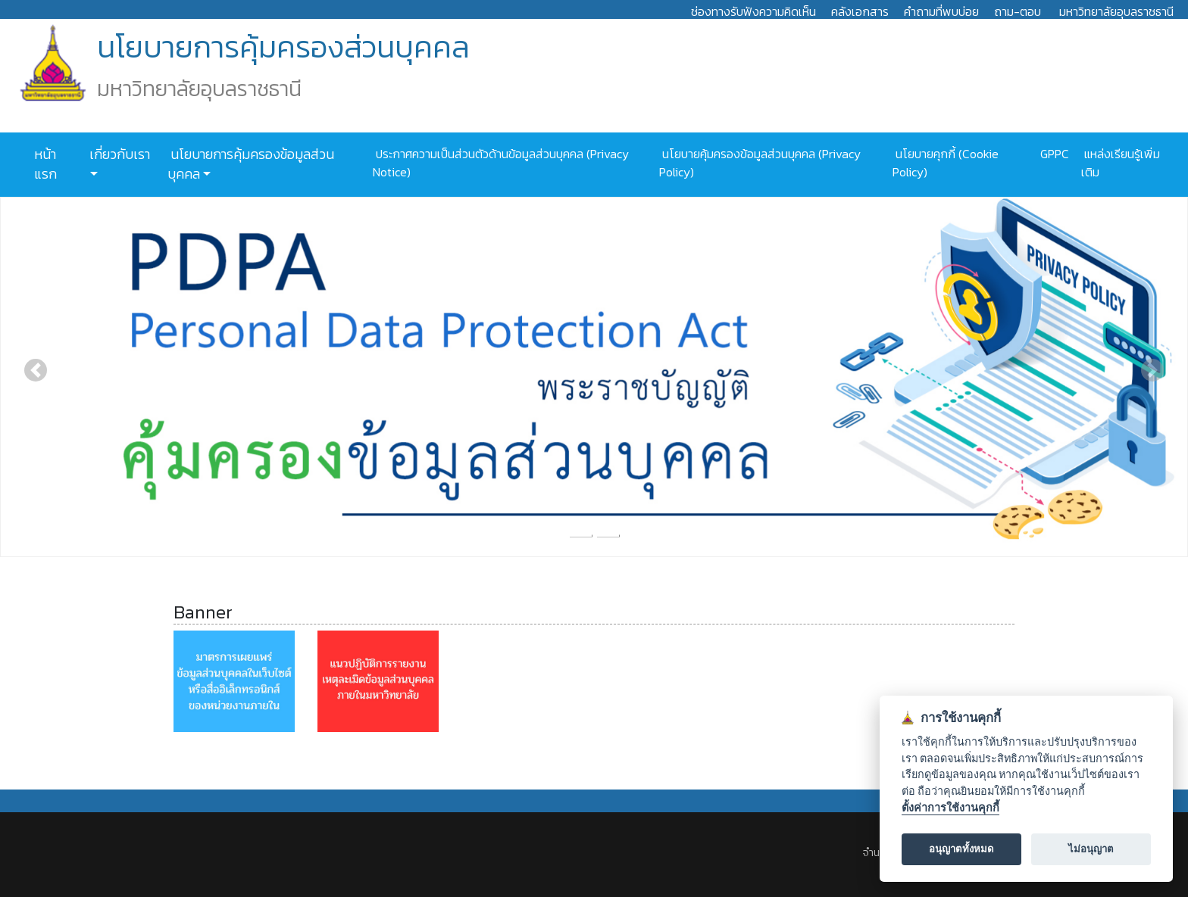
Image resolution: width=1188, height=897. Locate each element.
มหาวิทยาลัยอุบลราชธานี (1116, 11)
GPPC (1053, 154)
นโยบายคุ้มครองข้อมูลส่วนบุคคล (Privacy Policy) (760, 163)
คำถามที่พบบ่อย (941, 11)
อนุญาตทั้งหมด (961, 849)
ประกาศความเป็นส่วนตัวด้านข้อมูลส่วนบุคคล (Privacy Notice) (501, 163)
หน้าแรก (45, 164)
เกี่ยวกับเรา (118, 154)
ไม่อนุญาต (1091, 849)
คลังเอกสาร (860, 11)
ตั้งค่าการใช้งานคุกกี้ (950, 808)
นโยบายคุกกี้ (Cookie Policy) (946, 163)
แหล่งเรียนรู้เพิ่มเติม (1120, 163)
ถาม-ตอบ (1017, 11)
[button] (35, 370)
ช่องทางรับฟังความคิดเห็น (753, 11)
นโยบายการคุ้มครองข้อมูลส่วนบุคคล (250, 164)
